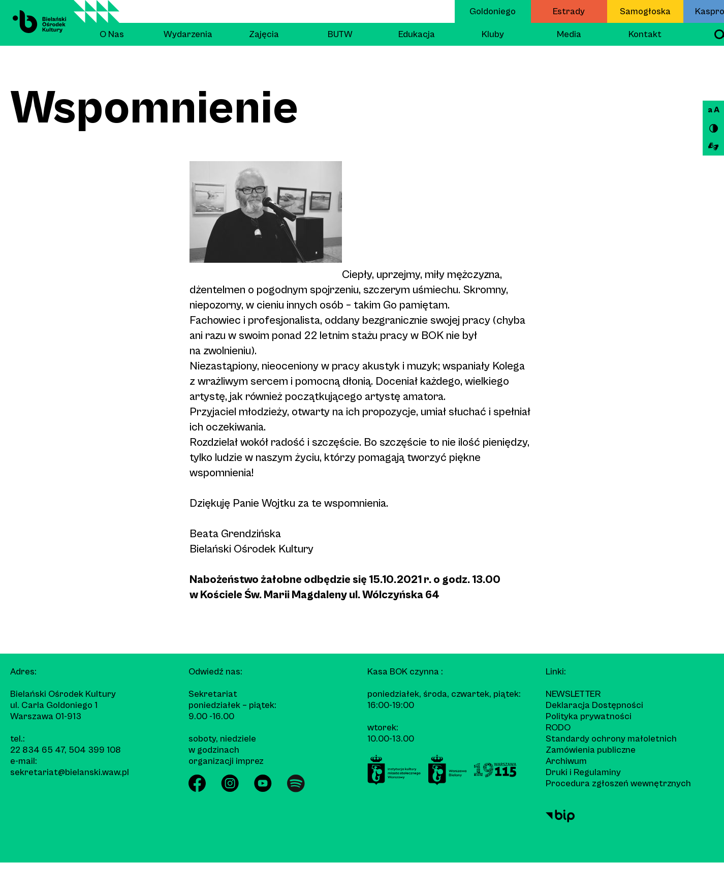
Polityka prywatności (589, 716)
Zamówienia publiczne (591, 750)
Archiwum (566, 761)
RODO (558, 727)
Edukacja (416, 34)
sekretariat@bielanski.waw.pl (69, 772)
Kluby (493, 34)
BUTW (340, 34)
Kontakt (645, 34)
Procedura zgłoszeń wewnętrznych (618, 783)
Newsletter (573, 694)
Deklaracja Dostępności (594, 705)
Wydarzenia (188, 34)
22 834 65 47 (37, 750)
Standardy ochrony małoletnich (611, 738)
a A (713, 109)
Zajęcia (264, 34)
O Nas (112, 34)
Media (569, 34)
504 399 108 (95, 750)
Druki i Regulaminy (583, 772)
